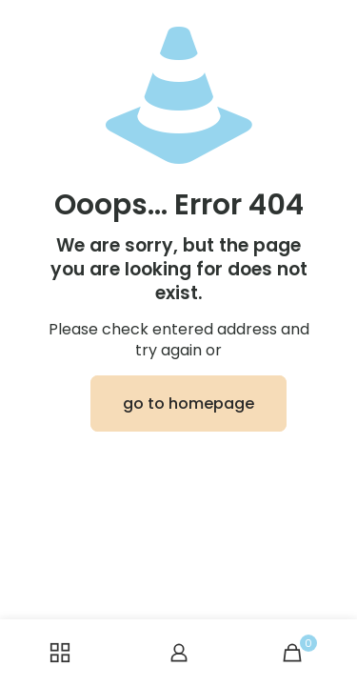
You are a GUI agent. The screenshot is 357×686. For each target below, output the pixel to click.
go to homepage (188, 403)
